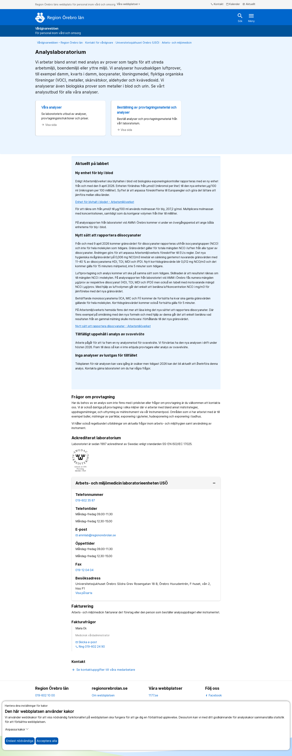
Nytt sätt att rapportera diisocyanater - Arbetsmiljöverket (113, 326)
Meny (251, 17)
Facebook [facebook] (213, 695)
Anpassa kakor (17, 729)
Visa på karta (83, 593)
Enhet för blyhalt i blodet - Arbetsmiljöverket (104, 202)
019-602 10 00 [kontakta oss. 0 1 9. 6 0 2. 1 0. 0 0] (45, 695)
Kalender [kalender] (233, 4)
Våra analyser (51, 107)
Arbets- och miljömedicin (177, 42)
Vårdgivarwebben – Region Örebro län (60, 42)
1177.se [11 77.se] (153, 695)
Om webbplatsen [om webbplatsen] (103, 695)
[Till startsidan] (59, 18)
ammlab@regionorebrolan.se (95, 535)
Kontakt (217, 4)
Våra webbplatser (129, 4)
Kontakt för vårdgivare (99, 42)
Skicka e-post (86, 642)
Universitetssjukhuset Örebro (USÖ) (137, 42)
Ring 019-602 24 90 (90, 646)
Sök (240, 17)
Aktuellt (248, 4)
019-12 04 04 (84, 570)
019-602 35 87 (85, 500)
